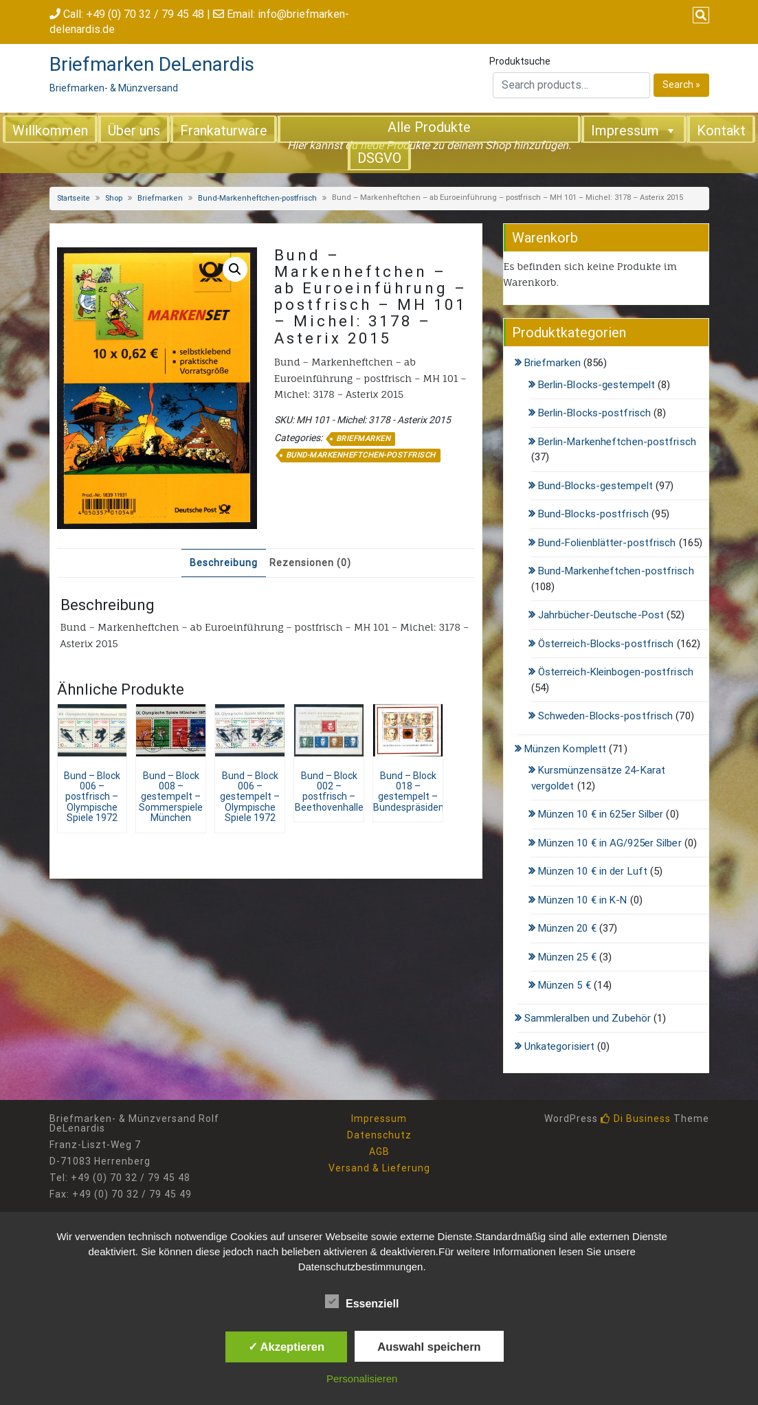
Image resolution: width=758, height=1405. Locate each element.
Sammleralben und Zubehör (587, 1018)
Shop (113, 198)
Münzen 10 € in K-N (582, 900)
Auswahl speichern (428, 1346)
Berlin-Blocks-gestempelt (596, 385)
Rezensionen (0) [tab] (310, 562)
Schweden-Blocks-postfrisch (605, 716)
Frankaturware (223, 130)
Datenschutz (379, 1134)
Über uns (134, 130)
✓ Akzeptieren (286, 1346)
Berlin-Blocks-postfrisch (594, 413)
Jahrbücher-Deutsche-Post (601, 615)
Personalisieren (361, 1378)
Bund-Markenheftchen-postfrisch (257, 198)
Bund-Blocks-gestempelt (595, 486)
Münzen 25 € (567, 957)
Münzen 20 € (567, 928)
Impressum (634, 130)
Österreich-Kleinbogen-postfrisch (615, 672)
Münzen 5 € (564, 985)
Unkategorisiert (559, 1046)
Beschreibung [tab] (224, 562)
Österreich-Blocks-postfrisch (606, 644)
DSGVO (379, 158)
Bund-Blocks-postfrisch (593, 514)
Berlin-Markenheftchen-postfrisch (617, 442)
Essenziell (362, 1301)
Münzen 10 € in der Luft (592, 871)
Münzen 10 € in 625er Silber (601, 814)
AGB (379, 1151)
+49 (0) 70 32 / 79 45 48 (145, 14)
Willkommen (50, 130)
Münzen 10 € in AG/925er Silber (610, 843)
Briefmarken (160, 198)
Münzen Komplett (565, 749)
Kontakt (721, 130)
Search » (681, 84)
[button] (235, 269)
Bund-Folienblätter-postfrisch (607, 543)
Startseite (73, 198)
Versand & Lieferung (379, 1167)
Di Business (636, 1118)
